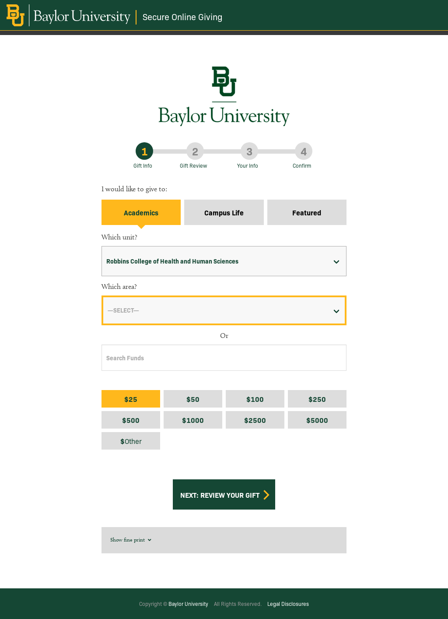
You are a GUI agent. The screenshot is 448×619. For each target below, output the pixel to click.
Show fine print (131, 539)
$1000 (193, 420)
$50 (193, 399)
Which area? (119, 286)
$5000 (317, 420)
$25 (130, 399)
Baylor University (188, 603)
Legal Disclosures (288, 603)
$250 (317, 399)
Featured (306, 212)
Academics (141, 212)
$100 (255, 399)
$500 (131, 420)
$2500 (255, 420)
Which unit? (119, 237)
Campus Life (224, 212)
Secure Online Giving (183, 16)
